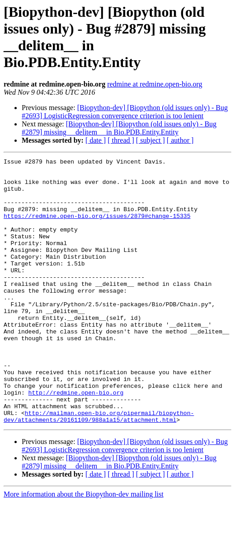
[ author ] (180, 140)
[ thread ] (121, 140)
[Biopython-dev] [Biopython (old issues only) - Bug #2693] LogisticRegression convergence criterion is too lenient (125, 112)
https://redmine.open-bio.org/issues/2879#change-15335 (97, 228)
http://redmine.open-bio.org (76, 440)
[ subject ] (150, 140)
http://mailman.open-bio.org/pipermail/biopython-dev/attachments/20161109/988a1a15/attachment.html (99, 468)
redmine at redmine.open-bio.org (154, 84)
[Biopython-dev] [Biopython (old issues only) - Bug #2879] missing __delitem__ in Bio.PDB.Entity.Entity (119, 128)
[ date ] (95, 140)
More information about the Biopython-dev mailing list (84, 547)
